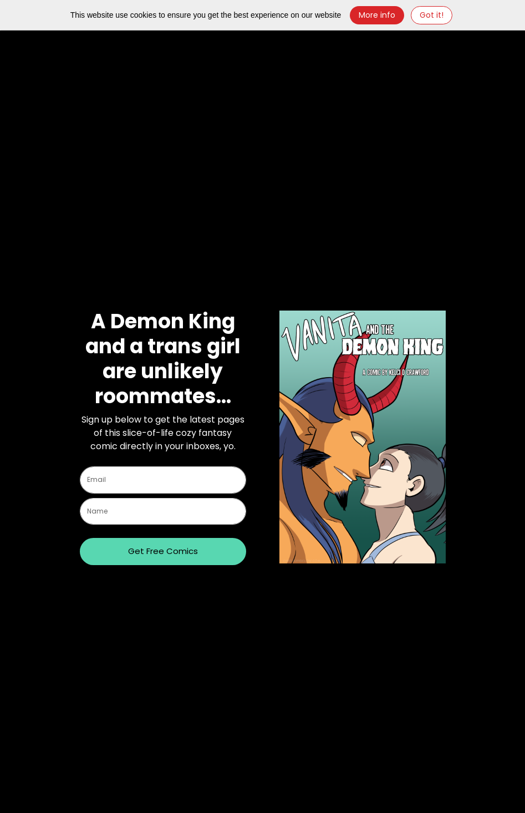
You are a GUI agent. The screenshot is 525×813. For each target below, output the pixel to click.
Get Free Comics (163, 551)
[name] (163, 511)
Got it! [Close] (432, 15)
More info (377, 15)
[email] (163, 480)
